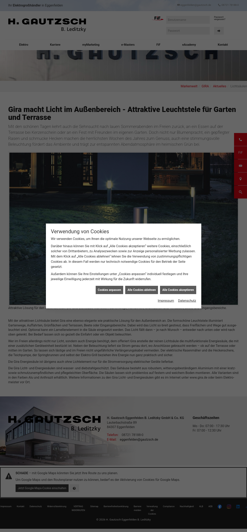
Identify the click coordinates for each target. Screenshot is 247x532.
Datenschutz (187, 286)
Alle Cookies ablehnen (141, 275)
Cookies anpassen (109, 275)
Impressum (166, 286)
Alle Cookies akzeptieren (178, 275)
